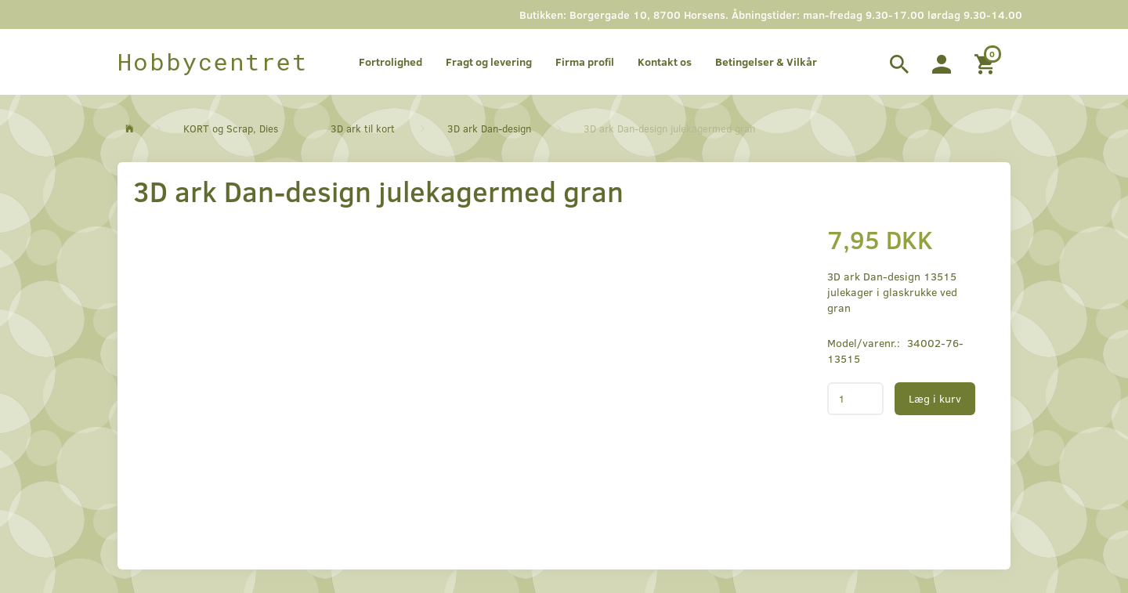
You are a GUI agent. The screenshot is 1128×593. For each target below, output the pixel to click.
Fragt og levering (489, 61)
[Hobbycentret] (213, 62)
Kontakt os (665, 61)
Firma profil (584, 61)
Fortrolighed (390, 61)
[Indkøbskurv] (986, 62)
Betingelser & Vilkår (766, 61)
